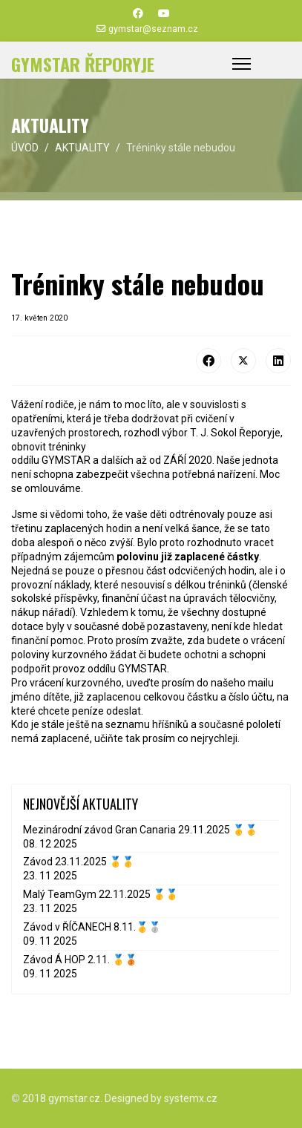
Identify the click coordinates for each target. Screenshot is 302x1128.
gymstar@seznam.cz (153, 28)
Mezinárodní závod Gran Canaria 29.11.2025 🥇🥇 (140, 830)
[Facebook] (138, 13)
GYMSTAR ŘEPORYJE (82, 64)
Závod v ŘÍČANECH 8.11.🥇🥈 (92, 927)
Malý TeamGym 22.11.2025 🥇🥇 (100, 894)
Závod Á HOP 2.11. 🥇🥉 (80, 959)
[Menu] (241, 64)
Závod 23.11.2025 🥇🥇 (78, 862)
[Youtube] (164, 13)
